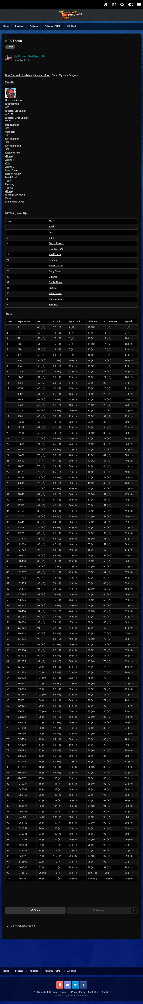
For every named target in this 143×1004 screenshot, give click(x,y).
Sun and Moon (42, 75)
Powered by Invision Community (71, 995)
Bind (51, 226)
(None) (9, 156)
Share (35, 910)
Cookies (106, 992)
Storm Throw (56, 265)
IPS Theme (38, 992)
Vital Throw (55, 254)
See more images (14, 100)
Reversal (53, 304)
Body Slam (55, 271)
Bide (51, 237)
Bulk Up (53, 276)
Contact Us (93, 992)
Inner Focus (11, 170)
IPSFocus (52, 992)
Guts (7, 163)
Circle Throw (56, 282)
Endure (52, 288)
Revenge (53, 260)
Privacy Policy (78, 992)
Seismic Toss (56, 249)
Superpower (55, 299)
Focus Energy (56, 243)
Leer (51, 232)
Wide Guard (55, 293)
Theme (64, 992)
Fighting (9, 184)
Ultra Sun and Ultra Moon (18, 75)
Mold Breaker (12, 177)
